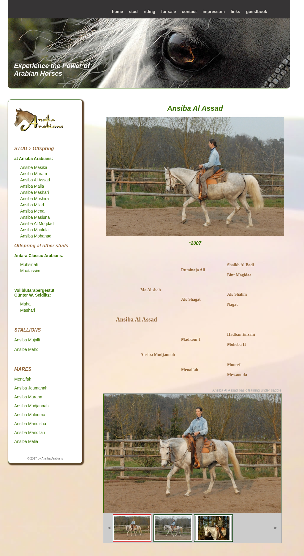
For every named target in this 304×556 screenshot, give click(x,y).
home (117, 11)
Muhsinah (29, 264)
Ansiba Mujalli (27, 340)
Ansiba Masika (33, 167)
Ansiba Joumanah (31, 388)
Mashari (27, 310)
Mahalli (26, 304)
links (235, 11)
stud (133, 11)
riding (149, 11)
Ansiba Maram (33, 173)
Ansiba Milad (32, 204)
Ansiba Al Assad (35, 180)
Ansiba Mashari (34, 192)
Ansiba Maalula (34, 229)
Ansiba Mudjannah (31, 405)
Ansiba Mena (32, 211)
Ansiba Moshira (34, 198)
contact (189, 11)
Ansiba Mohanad (35, 236)
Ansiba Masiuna (35, 217)
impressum (213, 11)
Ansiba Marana (28, 397)
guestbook (256, 11)
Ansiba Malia (32, 186)
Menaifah (22, 379)
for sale (168, 11)
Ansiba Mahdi (26, 349)
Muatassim (30, 270)
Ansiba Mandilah (29, 432)
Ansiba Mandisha (30, 423)
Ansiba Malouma (29, 414)
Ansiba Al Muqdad (37, 223)
